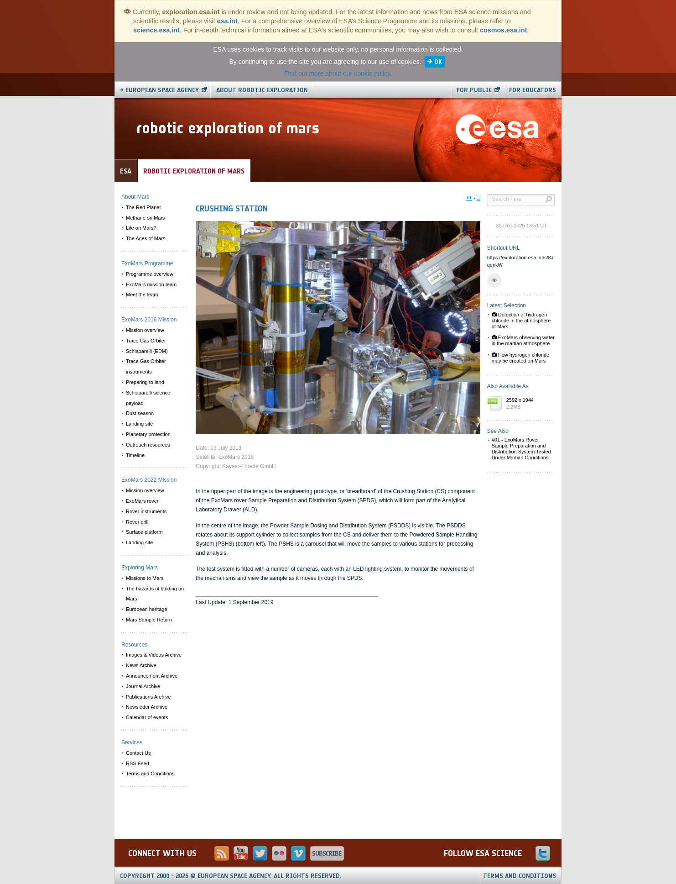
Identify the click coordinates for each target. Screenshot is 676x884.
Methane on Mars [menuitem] (145, 218)
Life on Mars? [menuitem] (141, 228)
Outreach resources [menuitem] (148, 444)
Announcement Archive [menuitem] (151, 676)
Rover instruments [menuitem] (146, 511)
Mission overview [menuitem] (145, 330)
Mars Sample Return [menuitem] (149, 619)
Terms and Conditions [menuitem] (150, 773)
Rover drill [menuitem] (137, 522)
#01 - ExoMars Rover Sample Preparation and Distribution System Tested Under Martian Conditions (521, 449)
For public (474, 90)
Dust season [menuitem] (140, 413)
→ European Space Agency (159, 90)
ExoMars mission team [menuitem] (151, 284)
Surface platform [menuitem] (144, 532)
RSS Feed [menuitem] (137, 763)
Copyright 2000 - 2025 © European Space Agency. (231, 876)
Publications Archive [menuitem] (148, 697)
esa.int (227, 21)
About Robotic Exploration (262, 90)
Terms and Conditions (519, 876)
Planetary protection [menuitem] (148, 434)
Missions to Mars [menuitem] (145, 578)
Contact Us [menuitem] (138, 753)
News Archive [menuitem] (141, 665)
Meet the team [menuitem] (142, 294)
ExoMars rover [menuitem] (142, 501)
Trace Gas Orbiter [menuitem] (146, 340)
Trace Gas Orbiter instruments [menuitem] (146, 366)
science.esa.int (156, 30)
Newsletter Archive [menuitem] (146, 707)
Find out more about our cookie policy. (338, 73)
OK (438, 62)
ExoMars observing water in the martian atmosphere (523, 340)
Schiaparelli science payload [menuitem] (148, 398)
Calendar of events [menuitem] (147, 717)
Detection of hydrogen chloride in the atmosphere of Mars (521, 320)
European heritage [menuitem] (146, 609)
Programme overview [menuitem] (149, 274)
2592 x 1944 (528, 404)
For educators (532, 90)
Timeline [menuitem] (135, 455)
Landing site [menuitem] (139, 423)
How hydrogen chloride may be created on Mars (521, 357)
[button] (494, 280)
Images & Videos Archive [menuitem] (154, 655)
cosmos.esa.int (503, 30)
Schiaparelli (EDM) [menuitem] (147, 351)
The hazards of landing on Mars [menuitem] (155, 594)
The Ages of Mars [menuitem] (145, 238)
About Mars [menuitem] (135, 197)
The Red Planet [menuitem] (143, 207)
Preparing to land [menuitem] (145, 382)
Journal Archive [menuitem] (143, 686)
